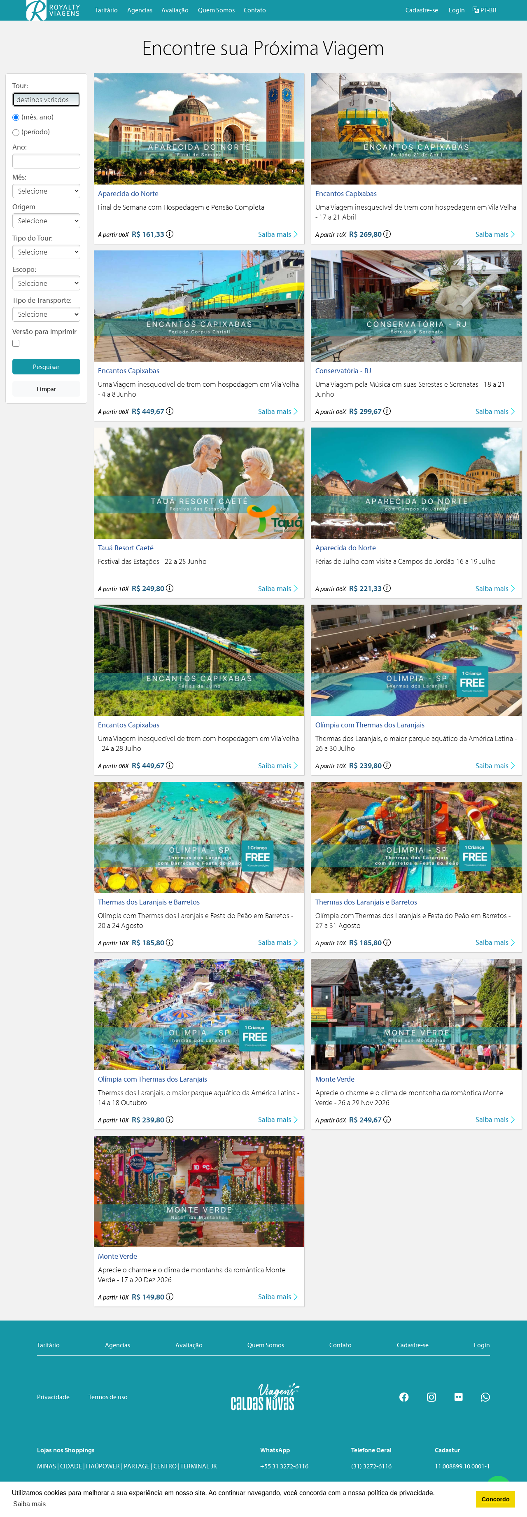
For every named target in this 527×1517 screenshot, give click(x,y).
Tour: (20, 85)
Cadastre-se (422, 10)
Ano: (19, 147)
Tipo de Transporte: (42, 300)
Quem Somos (216, 10)
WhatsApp (275, 1450)
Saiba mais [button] (29, 1504)
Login (457, 10)
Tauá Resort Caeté (126, 547)
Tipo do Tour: (32, 238)
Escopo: (24, 269)
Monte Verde (334, 1079)
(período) (35, 131)
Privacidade (53, 1397)
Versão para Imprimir (44, 331)
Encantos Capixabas (346, 193)
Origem (23, 206)
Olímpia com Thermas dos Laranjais (369, 724)
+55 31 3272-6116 (284, 1466)
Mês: (19, 177)
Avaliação (175, 10)
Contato (255, 10)
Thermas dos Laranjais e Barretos (149, 902)
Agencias (139, 10)
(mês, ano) (37, 117)
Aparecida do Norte (128, 193)
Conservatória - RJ (343, 370)
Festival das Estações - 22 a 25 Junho (152, 561)
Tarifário (106, 10)
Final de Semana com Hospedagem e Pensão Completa (181, 207)
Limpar (46, 389)
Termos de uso (108, 1397)
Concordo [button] (496, 1499)
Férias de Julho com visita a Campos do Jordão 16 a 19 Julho (405, 561)
